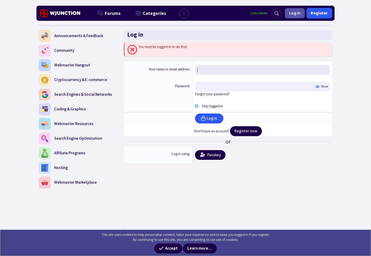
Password (182, 86)
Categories (150, 13)
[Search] (276, 13)
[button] (184, 13)
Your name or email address (169, 69)
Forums (108, 13)
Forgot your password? (212, 94)
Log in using (180, 154)
